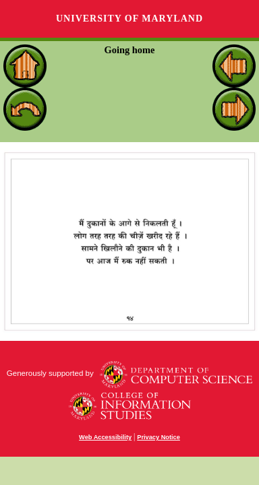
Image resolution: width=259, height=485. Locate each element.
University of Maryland (129, 18)
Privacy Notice (158, 437)
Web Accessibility (105, 437)
